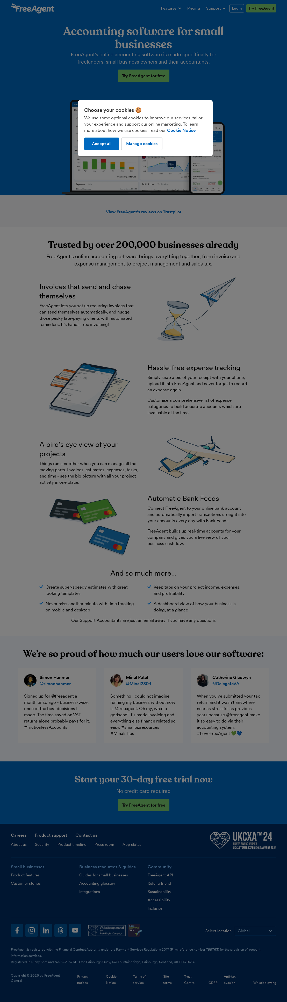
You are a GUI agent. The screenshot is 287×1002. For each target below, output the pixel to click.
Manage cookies (141, 143)
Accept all (101, 143)
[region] (145, 128)
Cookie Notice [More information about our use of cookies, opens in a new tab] (181, 130)
